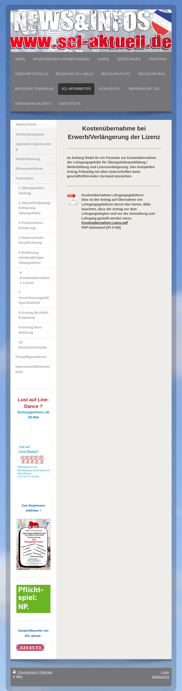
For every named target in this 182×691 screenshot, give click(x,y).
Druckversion (25, 672)
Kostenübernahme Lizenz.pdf (105, 223)
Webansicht (160, 677)
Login (165, 672)
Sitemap (46, 672)
